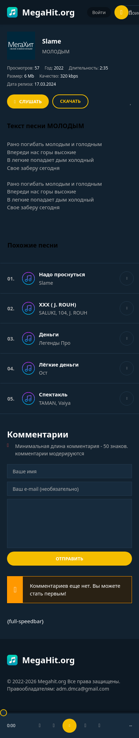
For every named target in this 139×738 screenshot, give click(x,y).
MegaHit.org (41, 12)
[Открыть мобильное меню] (121, 12)
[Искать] (130, 13)
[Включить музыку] (69, 726)
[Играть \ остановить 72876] (127, 278)
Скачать (70, 101)
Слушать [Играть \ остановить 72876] (30, 101)
